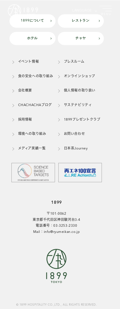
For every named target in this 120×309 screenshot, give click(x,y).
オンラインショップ (79, 76)
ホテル (32, 38)
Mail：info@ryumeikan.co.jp (56, 232)
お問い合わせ (74, 134)
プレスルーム (74, 62)
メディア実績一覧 (32, 148)
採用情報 (25, 119)
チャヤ (80, 38)
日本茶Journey (76, 148)
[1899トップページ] (24, 10)
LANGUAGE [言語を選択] (82, 10)
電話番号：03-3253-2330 (56, 226)
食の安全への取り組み (35, 76)
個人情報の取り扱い (79, 90)
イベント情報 (28, 62)
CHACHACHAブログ (35, 105)
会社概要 (25, 90)
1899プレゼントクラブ (82, 119)
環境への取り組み (32, 134)
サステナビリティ (78, 105)
